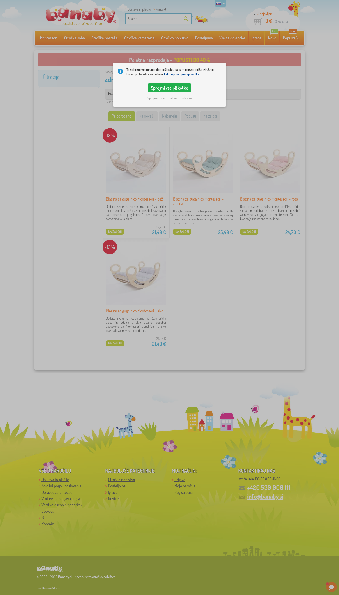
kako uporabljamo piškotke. (182, 74)
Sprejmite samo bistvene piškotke (169, 98)
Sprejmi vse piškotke (169, 88)
